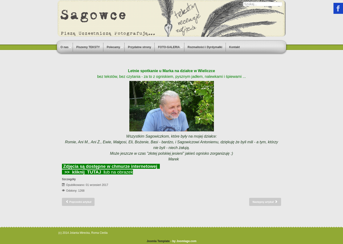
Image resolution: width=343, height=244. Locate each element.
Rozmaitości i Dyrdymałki (205, 47)
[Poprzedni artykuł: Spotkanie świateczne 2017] (78, 202)
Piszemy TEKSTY (88, 47)
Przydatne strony (139, 47)
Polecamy (113, 47)
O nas (64, 47)
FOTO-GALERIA (169, 47)
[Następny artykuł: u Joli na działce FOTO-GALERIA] (265, 202)
